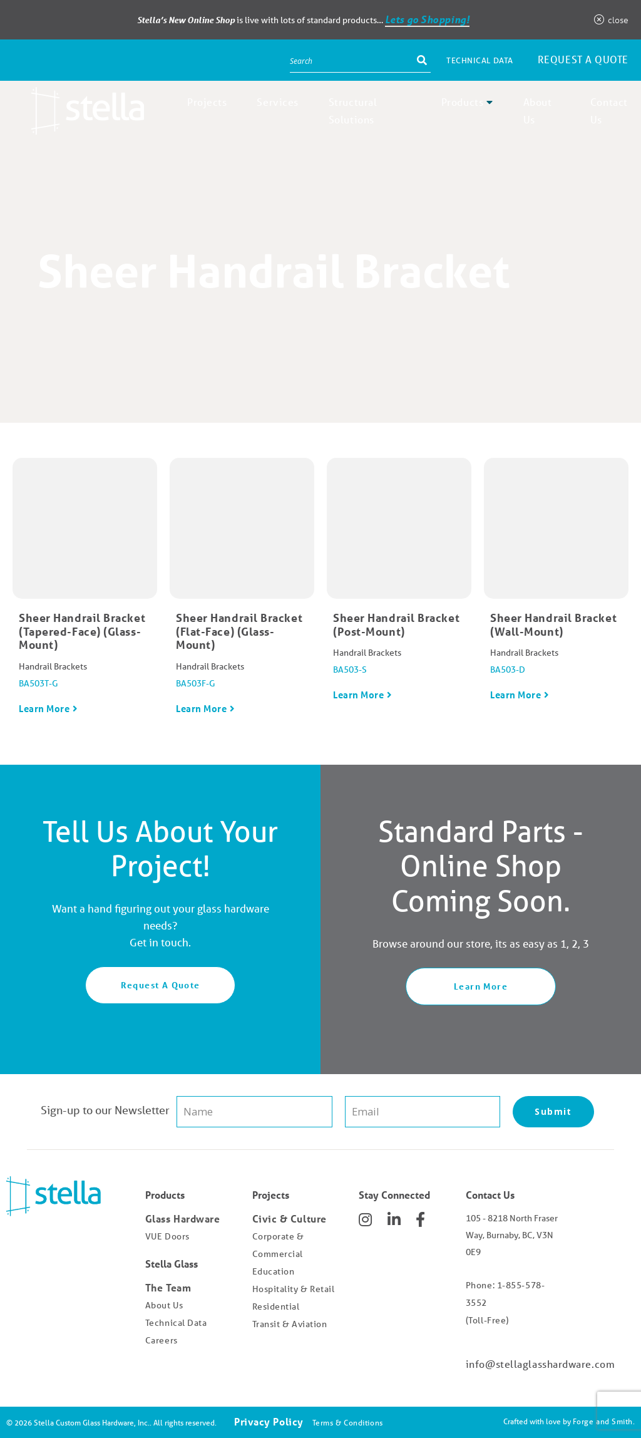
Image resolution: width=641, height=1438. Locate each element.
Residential (276, 1306)
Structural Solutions (353, 110)
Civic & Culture (289, 1218)
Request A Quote (160, 985)
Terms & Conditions (347, 1422)
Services (277, 101)
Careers (161, 1340)
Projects (207, 101)
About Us (537, 110)
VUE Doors (167, 1236)
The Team (168, 1287)
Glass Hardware (182, 1218)
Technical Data (479, 60)
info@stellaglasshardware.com (540, 1363)
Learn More (44, 708)
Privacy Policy (269, 1421)
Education (273, 1271)
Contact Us (609, 110)
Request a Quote (583, 59)
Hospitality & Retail (293, 1289)
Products (462, 101)
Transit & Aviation (289, 1324)
